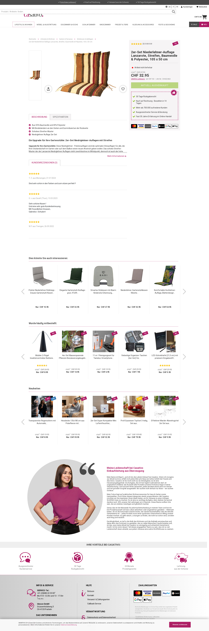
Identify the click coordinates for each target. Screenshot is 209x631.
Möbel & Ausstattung (46, 28)
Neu (204, 28)
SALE (194, 28)
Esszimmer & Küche (69, 28)
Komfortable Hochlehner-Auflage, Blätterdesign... (165, 291)
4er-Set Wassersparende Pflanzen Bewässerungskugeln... (73, 356)
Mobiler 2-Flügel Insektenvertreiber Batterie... (42, 356)
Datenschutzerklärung (69, 625)
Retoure (90, 591)
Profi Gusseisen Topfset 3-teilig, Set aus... (134, 422)
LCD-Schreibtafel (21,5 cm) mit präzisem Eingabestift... (165, 356)
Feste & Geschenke (166, 28)
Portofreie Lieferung (68, 2)
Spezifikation (60, 117)
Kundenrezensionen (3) (44, 162)
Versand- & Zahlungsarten (98, 599)
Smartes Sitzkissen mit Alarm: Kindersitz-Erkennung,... (103, 291)
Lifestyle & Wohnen (23, 28)
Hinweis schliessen (180, 624)
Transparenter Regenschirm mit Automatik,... (42, 422)
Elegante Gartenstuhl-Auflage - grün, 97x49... (73, 291)
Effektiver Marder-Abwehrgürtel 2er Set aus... (165, 422)
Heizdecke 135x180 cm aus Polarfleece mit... (72, 422)
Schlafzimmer (88, 28)
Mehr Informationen (116, 156)
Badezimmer (105, 28)
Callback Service (94, 604)
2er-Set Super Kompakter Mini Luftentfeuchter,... (103, 422)
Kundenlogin (187, 7)
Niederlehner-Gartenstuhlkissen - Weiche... (134, 291)
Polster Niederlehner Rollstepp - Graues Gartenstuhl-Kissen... (42, 291)
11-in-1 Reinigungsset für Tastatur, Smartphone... (103, 356)
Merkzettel (202, 7)
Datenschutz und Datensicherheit (101, 617)
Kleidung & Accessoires (143, 28)
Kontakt (90, 595)
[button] (23, 292)
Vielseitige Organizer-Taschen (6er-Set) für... (134, 356)
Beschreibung (39, 117)
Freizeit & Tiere (121, 28)
